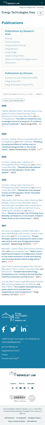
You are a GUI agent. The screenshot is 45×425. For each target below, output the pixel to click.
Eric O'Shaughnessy (22, 236)
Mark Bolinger (13, 233)
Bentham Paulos (32, 208)
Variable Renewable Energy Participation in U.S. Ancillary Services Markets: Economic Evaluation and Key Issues (22, 274)
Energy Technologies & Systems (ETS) (19, 84)
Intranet (40, 7)
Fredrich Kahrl (35, 205)
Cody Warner (18, 210)
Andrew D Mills (8, 208)
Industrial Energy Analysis (14, 56)
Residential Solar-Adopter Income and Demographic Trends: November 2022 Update (21, 193)
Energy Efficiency (11, 49)
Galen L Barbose (24, 111)
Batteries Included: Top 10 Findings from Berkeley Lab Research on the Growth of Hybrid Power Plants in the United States (22, 216)
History (5, 354)
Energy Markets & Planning (15, 45)
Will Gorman (18, 200)
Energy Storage (11, 52)
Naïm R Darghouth (22, 164)
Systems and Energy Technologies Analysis (21, 59)
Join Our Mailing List (10, 347)
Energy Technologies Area (27, 7)
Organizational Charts (10, 350)
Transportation (10, 62)
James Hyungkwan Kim (19, 205)
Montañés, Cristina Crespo (12, 248)
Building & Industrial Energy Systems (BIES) (21, 78)
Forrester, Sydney (9, 139)
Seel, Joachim (7, 200)
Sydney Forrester (9, 113)
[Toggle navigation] (40, 13)
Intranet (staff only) (10, 358)
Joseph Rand (7, 210)
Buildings (8, 38)
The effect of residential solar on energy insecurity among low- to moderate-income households (22, 121)
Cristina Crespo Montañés (21, 116)
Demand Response (12, 42)
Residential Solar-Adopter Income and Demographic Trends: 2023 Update (21, 170)
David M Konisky (23, 113)
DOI (39, 149)
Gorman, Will (7, 281)
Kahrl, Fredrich (8, 266)
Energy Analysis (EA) (12, 81)
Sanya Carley (36, 111)
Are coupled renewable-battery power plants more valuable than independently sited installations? (21, 289)
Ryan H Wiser (11, 269)
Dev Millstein (20, 208)
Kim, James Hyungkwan (11, 231)
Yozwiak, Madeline (9, 111)
